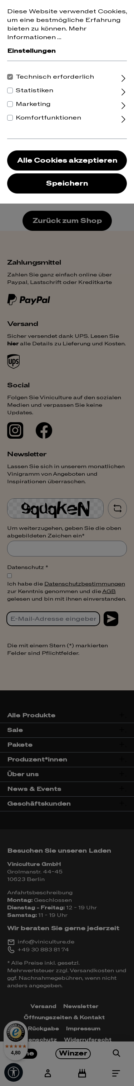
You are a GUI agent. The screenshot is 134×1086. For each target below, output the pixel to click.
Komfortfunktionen (48, 118)
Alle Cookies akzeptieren (67, 161)
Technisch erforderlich (55, 77)
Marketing (33, 104)
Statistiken (34, 90)
